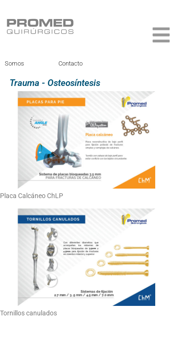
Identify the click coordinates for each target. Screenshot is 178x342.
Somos (14, 63)
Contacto (70, 63)
